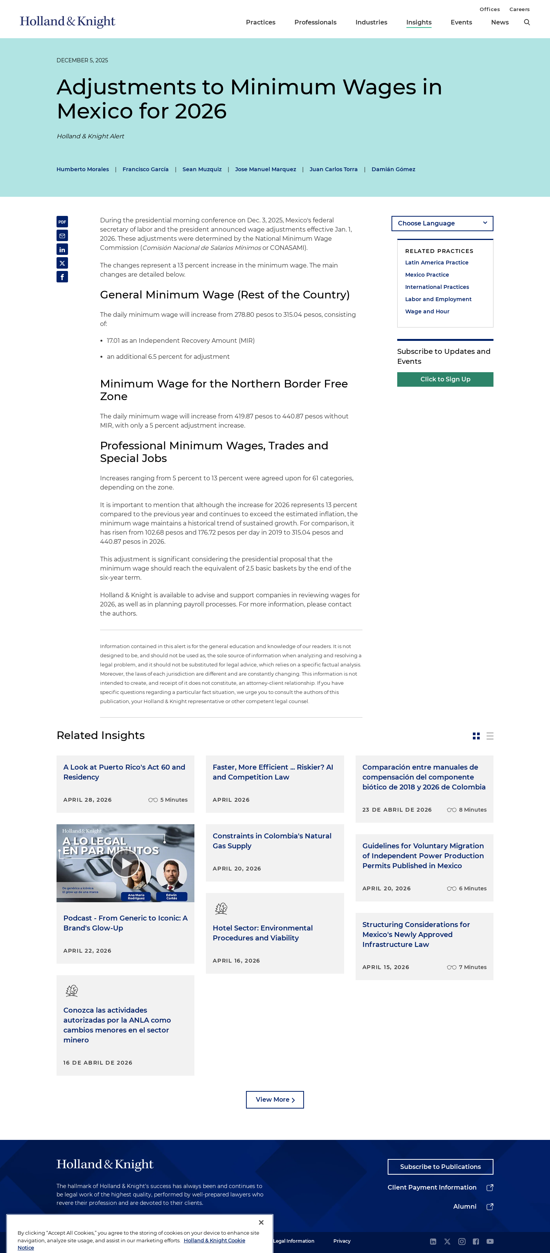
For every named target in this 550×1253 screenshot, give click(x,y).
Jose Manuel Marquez (265, 169)
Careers (520, 9)
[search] (527, 22)
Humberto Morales (83, 169)
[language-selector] (442, 223)
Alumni (465, 1206)
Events (461, 22)
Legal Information (293, 1241)
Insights (419, 22)
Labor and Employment (438, 299)
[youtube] (490, 1242)
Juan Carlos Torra (334, 169)
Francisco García (146, 169)
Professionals (315, 22)
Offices (490, 9)
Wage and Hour (427, 311)
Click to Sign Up (446, 379)
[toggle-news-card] (476, 736)
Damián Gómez (393, 169)
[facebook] (476, 1242)
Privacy (342, 1241)
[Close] (261, 1239)
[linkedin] (433, 1242)
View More (273, 1099)
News (500, 22)
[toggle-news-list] (490, 736)
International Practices (437, 287)
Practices (260, 22)
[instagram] (461, 1242)
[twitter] (447, 1242)
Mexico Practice (427, 274)
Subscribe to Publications (440, 1166)
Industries (371, 22)
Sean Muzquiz (202, 169)
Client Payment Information (432, 1187)
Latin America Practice (437, 262)
